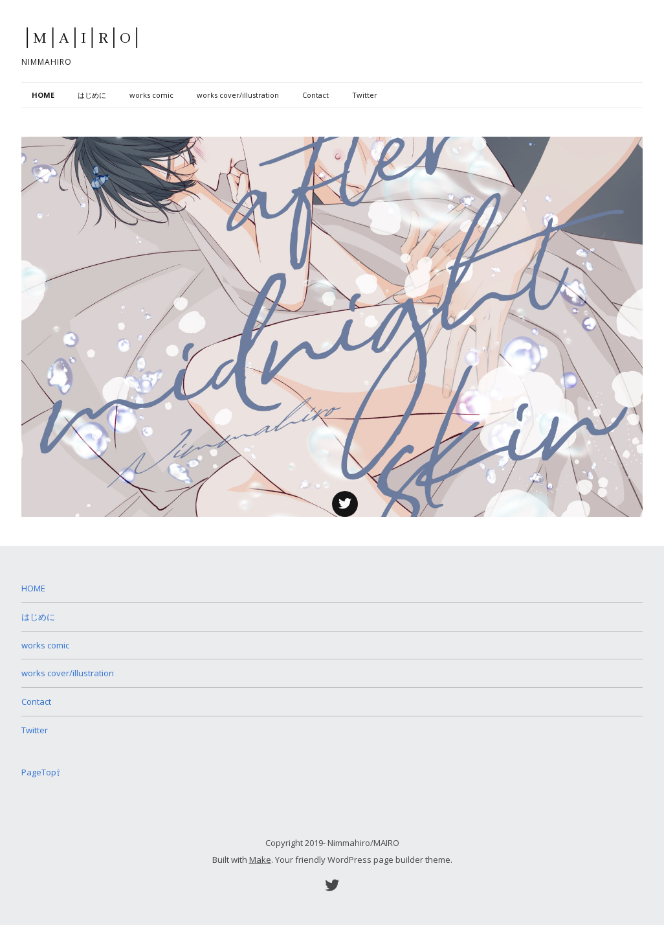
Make (260, 859)
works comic (151, 95)
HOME (43, 95)
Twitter (364, 95)
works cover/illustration (238, 95)
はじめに (92, 95)
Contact (315, 95)
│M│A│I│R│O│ (82, 39)
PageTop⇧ (41, 772)
